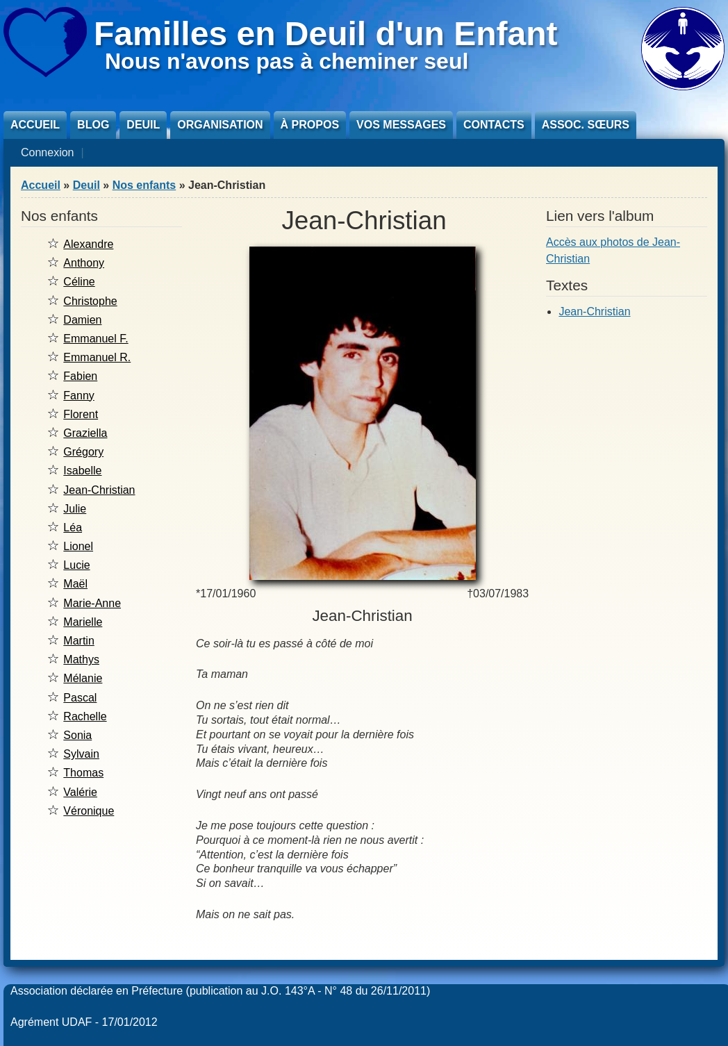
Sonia (77, 735)
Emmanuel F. (95, 338)
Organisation (220, 125)
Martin (78, 641)
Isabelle (82, 470)
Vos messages (401, 125)
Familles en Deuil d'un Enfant (326, 33)
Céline (78, 282)
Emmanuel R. (97, 357)
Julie (74, 509)
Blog (93, 125)
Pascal (80, 698)
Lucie (76, 565)
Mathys (81, 659)
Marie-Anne (92, 603)
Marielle (82, 622)
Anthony (83, 263)
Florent (80, 414)
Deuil (143, 125)
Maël (75, 584)
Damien (82, 320)
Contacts (493, 125)
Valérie (80, 792)
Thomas (83, 773)
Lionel (78, 546)
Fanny (78, 395)
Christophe (90, 301)
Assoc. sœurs (585, 125)
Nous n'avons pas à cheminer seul (286, 61)
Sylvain (81, 754)
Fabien (80, 376)
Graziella (85, 433)
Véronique (88, 811)
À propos (310, 125)
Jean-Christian (99, 490)
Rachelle (84, 716)
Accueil (35, 125)
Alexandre (88, 244)
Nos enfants (144, 185)
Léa (72, 527)
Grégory (83, 452)
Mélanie (82, 678)
